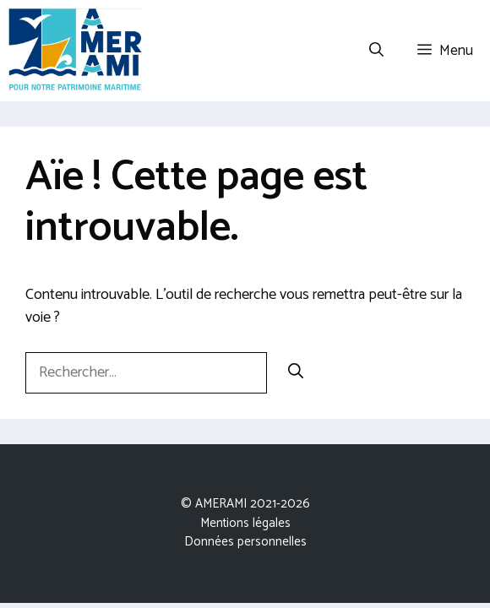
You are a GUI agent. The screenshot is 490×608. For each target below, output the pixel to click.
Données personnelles (245, 541)
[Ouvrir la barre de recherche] (376, 50)
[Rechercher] (295, 373)
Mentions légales (245, 523)
